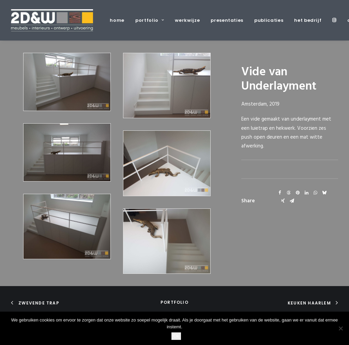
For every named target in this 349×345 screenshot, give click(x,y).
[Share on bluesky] (324, 192)
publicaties (268, 20)
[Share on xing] (283, 201)
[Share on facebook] (280, 192)
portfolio (149, 20)
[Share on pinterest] (297, 192)
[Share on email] (292, 201)
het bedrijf (307, 20)
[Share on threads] (289, 192)
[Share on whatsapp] (315, 192)
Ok (176, 336)
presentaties (227, 20)
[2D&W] (52, 20)
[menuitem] (119, 20)
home (117, 20)
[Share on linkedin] (306, 192)
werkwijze (187, 20)
